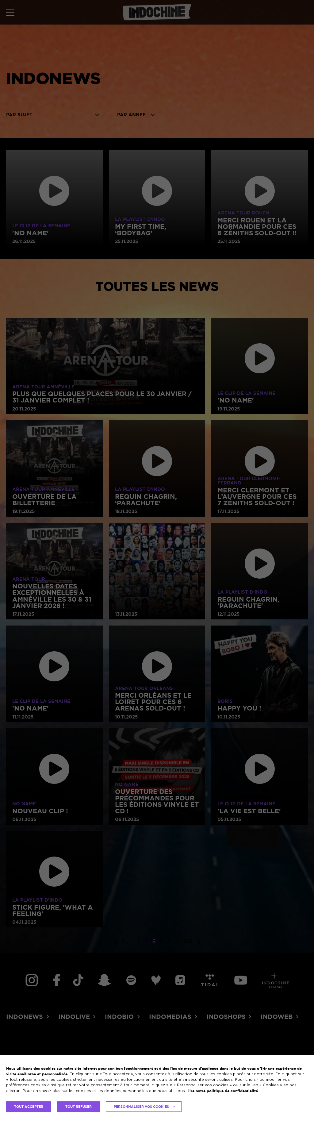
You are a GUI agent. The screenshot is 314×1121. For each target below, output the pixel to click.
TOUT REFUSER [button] (78, 1106)
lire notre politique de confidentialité (223, 1091)
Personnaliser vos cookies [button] (141, 1106)
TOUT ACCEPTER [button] (28, 1106)
